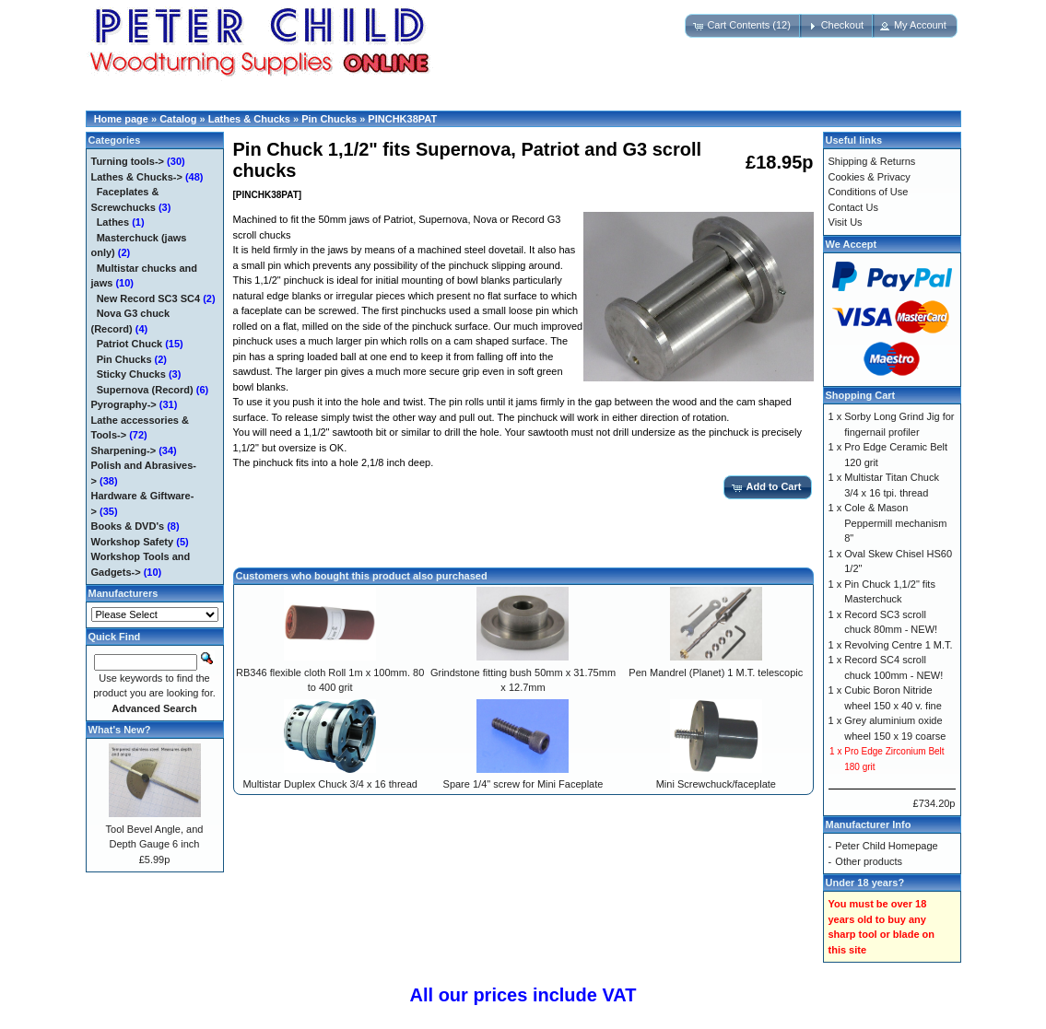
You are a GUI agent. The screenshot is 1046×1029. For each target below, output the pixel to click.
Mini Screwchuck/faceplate (716, 783)
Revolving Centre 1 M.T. (898, 644)
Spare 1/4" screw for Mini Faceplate (523, 783)
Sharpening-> (124, 450)
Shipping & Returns (872, 161)
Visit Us (846, 222)
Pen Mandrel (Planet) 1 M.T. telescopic (716, 672)
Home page (121, 118)
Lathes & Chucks (249, 118)
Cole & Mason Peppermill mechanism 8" (895, 523)
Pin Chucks (329, 118)
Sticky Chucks (131, 374)
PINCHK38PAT (402, 118)
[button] (743, 26)
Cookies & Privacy (870, 176)
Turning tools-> (128, 161)
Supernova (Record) (145, 389)
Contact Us (853, 207)
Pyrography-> (124, 404)
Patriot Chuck (130, 343)
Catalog (177, 118)
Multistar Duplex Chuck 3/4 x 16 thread (329, 783)
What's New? (119, 729)
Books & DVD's (128, 526)
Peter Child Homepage (886, 845)
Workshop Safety (132, 541)
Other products (868, 861)
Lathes (113, 222)
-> (136, 176)
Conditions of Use (869, 191)
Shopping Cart (861, 395)
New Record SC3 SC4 (148, 298)
